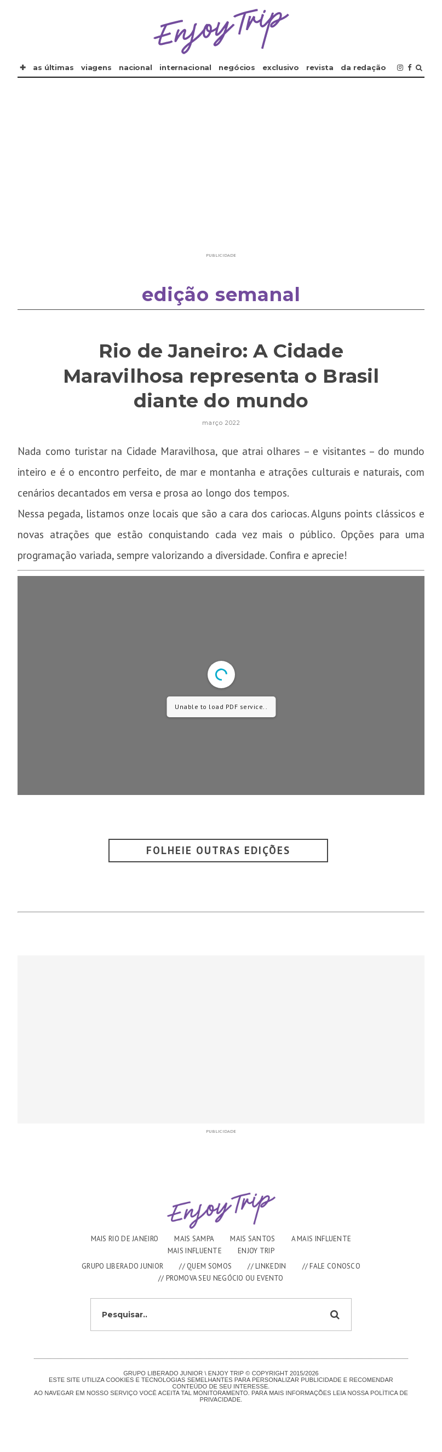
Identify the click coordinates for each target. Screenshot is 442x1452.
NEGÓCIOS (237, 67)
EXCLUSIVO (280, 67)
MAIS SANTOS (252, 1238)
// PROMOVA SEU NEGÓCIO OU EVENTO (221, 1278)
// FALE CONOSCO (331, 1266)
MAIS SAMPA (194, 1238)
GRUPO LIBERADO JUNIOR (122, 1266)
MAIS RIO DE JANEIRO (125, 1238)
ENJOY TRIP (256, 1250)
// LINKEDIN (267, 1266)
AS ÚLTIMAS (53, 67)
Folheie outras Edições (218, 850)
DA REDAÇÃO (363, 67)
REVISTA (320, 67)
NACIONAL (135, 67)
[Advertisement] (221, 170)
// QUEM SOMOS (205, 1266)
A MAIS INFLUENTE (321, 1238)
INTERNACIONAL (185, 67)
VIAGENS (96, 67)
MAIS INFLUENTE (195, 1250)
